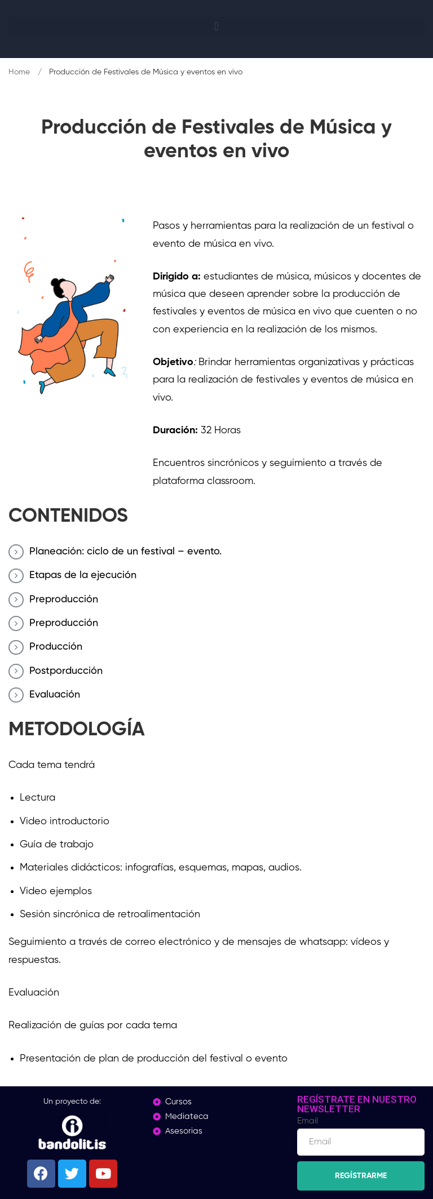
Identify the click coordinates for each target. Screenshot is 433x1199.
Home (19, 72)
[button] (216, 26)
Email (307, 1121)
